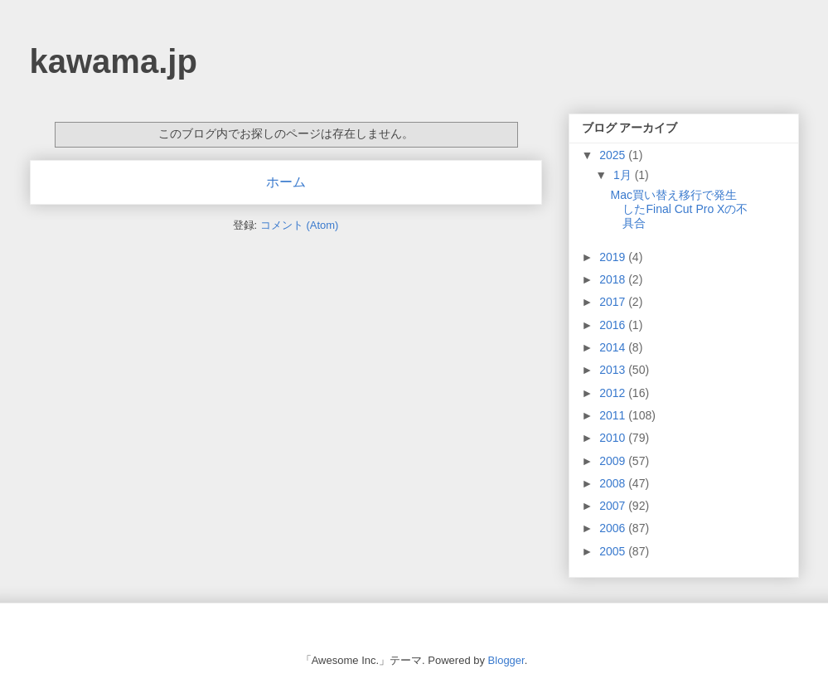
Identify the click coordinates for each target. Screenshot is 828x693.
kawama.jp (113, 61)
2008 (613, 483)
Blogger (506, 660)
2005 (613, 551)
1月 (624, 175)
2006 (613, 528)
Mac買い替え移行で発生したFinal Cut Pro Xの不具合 (679, 209)
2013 (613, 369)
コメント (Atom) (299, 225)
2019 (613, 257)
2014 (613, 347)
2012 (613, 393)
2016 (613, 325)
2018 (613, 279)
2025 (613, 155)
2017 (613, 301)
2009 (613, 461)
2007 (613, 505)
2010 (613, 437)
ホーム (286, 182)
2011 (613, 415)
